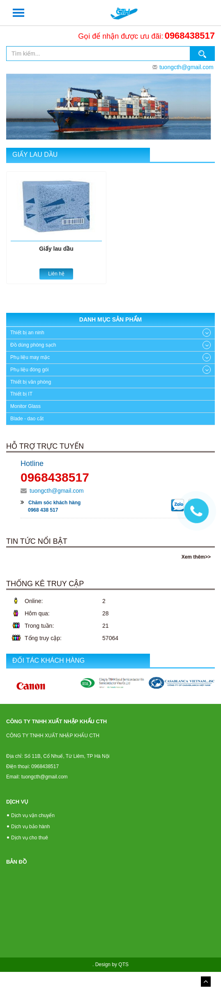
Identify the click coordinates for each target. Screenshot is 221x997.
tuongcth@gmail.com (186, 67)
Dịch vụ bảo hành (30, 826)
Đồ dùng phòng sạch (33, 345)
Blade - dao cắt (27, 419)
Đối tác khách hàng (48, 660)
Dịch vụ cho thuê (29, 838)
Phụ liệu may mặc (30, 357)
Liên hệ (56, 274)
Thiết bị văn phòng (30, 382)
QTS (123, 964)
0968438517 (190, 35)
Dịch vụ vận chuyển (33, 815)
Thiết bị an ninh (27, 332)
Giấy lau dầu (35, 154)
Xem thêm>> (196, 557)
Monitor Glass (25, 406)
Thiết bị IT (21, 394)
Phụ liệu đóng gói (29, 370)
